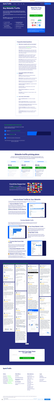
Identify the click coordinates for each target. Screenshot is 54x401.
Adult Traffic (29, 381)
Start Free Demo (13, 167)
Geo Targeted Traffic (30, 384)
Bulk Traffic (29, 380)
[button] (15, 4)
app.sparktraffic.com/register (15, 130)
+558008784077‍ (10, 379)
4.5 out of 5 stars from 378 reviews (40, 1)
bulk (28, 229)
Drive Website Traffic (30, 386)
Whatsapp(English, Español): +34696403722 (19, 379)
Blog (23, 3)
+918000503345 (9, 382)
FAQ (21, 3)
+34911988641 (9, 377)
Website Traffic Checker (30, 376)
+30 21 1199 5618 (10, 378)
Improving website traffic (12, 205)
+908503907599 (10, 383)
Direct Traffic (29, 383)
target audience (28, 47)
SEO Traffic (29, 385)
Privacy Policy (41, 380)
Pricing (19, 3)
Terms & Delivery (41, 379)
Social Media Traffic (30, 382)
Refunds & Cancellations (42, 381)
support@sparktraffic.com (19, 377)
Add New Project (12, 134)
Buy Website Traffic (30, 387)
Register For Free (47, 3)
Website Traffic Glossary (30, 388)
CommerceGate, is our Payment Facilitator (19, 384)
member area (42, 3)
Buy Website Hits (29, 375)
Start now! (36, 15)
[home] (7, 4)
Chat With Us (17, 375)
